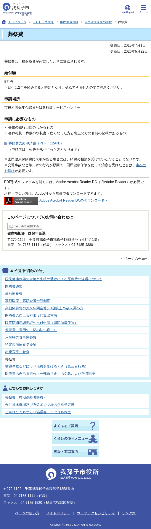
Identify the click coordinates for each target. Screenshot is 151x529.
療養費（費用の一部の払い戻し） (31, 330)
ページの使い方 (27, 513)
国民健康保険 (69, 22)
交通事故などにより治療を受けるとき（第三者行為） (46, 366)
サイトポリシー (58, 513)
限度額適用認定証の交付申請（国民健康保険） (41, 323)
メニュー (143, 9)
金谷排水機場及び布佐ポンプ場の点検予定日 (39, 405)
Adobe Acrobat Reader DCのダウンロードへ (56, 200)
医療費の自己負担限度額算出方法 (31, 315)
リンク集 (129, 513)
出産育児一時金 (17, 352)
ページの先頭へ (136, 258)
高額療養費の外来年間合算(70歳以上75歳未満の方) (44, 308)
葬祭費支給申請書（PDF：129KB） (36, 143)
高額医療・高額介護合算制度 (27, 301)
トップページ (17, 22)
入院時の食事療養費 (20, 337)
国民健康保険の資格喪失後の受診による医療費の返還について (53, 279)
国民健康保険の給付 (98, 22)
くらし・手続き (43, 22)
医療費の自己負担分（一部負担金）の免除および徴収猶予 (50, 374)
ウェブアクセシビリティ (96, 513)
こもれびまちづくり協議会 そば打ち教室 (38, 412)
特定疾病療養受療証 (20, 344)
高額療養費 (13, 293)
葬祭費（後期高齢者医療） (26, 397)
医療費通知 (13, 286)
